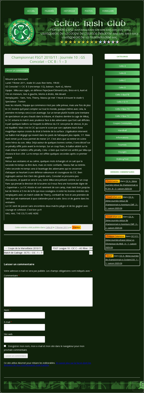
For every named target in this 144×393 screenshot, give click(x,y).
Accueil (31, 11)
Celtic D (122, 87)
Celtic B (49, 227)
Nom (7, 310)
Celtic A (122, 66)
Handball (122, 130)
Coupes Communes (122, 123)
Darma (76, 227)
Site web (8, 334)
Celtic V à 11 (122, 101)
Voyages (122, 151)
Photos (88, 11)
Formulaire (108, 11)
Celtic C (122, 80)
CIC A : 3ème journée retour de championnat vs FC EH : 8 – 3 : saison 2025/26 (121, 185)
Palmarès (49, 11)
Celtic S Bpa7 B (122, 94)
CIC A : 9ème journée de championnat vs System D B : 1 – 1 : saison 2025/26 (122, 259)
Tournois (122, 144)
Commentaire (12, 275)
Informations (122, 137)
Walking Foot (122, 159)
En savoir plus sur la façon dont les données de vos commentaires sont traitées (47, 364)
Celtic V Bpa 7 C (122, 116)
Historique (69, 11)
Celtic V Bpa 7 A (122, 108)
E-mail (8, 322)
